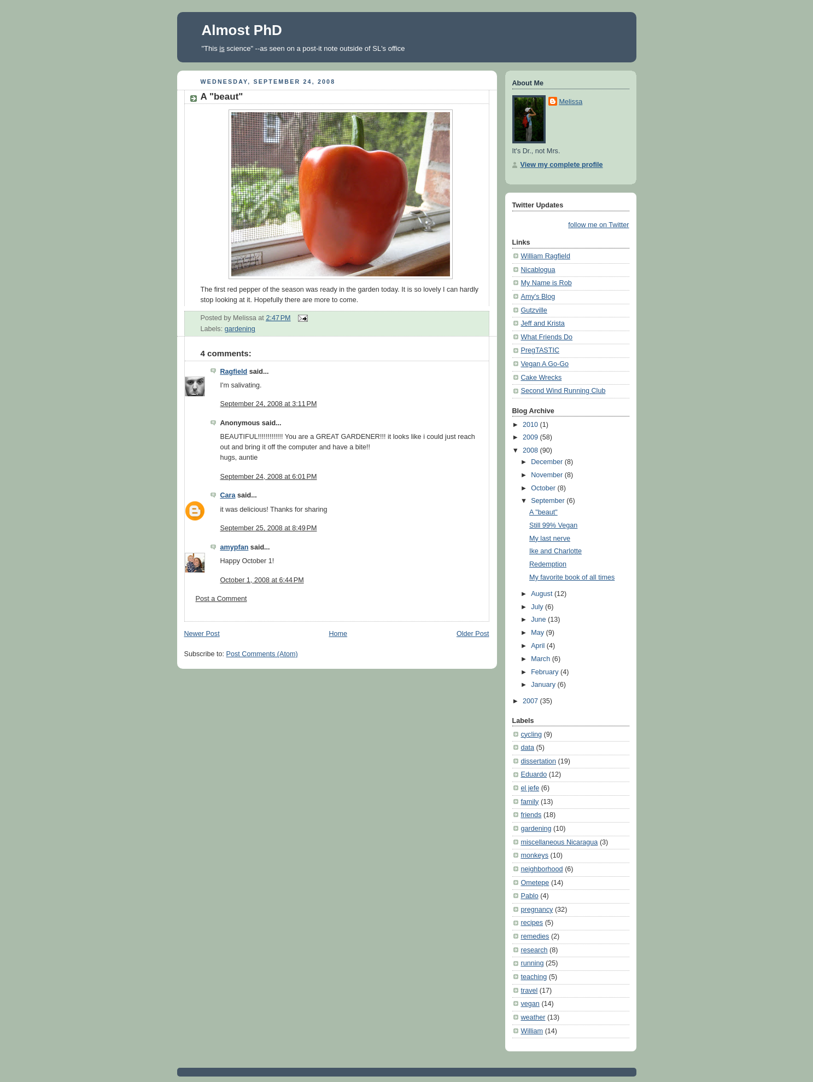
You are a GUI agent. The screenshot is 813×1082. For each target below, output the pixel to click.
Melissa (571, 102)
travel (529, 990)
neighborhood (542, 869)
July (538, 607)
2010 (531, 425)
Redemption (547, 564)
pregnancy (537, 909)
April (539, 646)
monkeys (534, 855)
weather (533, 1017)
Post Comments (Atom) (262, 654)
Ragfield (234, 371)
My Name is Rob (546, 283)
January (544, 684)
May (538, 633)
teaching (534, 977)
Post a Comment (221, 599)
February (545, 672)
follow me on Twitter (598, 225)
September (548, 501)
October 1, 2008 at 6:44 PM (262, 580)
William (532, 1031)
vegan (530, 1004)
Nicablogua (538, 270)
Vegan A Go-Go (545, 364)
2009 (531, 437)
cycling (531, 734)
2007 (531, 701)
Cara (228, 495)
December (548, 462)
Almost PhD (242, 30)
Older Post (473, 634)
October (544, 488)
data (528, 747)
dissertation (538, 761)
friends (531, 815)
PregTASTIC (540, 350)
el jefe (530, 788)
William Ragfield (545, 256)
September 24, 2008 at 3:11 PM (268, 404)
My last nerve (549, 538)
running (532, 963)
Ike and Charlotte (555, 551)
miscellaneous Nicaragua (559, 842)
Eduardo (534, 774)
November (548, 475)
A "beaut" (222, 96)
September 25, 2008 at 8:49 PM (268, 528)
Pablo (530, 896)
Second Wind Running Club (563, 391)
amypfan (234, 547)
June (539, 619)
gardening (240, 329)
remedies (535, 936)
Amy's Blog (538, 296)
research (534, 950)
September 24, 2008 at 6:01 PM (268, 477)
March (541, 659)
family (530, 802)
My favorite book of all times (572, 577)
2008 (531, 450)
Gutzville (534, 310)
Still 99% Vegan (553, 525)
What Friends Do (547, 337)
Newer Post (202, 634)
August (542, 594)
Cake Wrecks (541, 377)
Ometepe (535, 883)
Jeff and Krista (543, 323)
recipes (532, 923)
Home (338, 634)
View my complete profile (561, 165)
